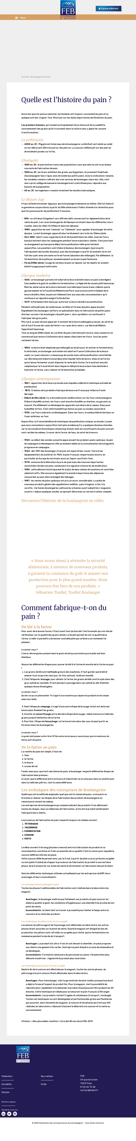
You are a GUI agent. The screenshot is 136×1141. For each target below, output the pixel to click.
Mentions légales (8, 1102)
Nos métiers (47, 1076)
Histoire (5, 1092)
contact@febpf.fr (89, 1090)
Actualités (6, 1084)
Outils (44, 1084)
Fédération (6, 1076)
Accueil (25, 77)
